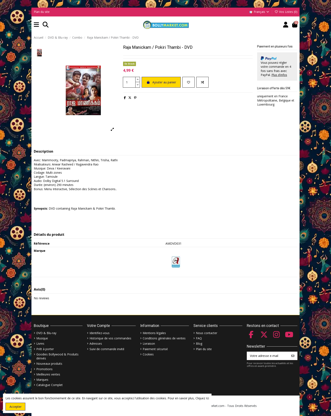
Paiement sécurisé (155, 349)
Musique (42, 338)
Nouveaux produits (49, 364)
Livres (40, 343)
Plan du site (42, 12)
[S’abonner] (292, 356)
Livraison (149, 343)
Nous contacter (206, 333)
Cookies (148, 354)
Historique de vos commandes (110, 338)
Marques (42, 380)
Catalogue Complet (49, 385)
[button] (36, 25)
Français (260, 12)
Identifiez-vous (100, 333)
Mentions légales (154, 333)
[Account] (285, 25)
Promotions (44, 369)
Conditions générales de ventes (164, 338)
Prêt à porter (45, 349)
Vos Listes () (285, 12)
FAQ (199, 338)
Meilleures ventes (48, 374)
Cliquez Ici (202, 398)
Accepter (15, 407)
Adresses (96, 343)
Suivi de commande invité (107, 349)
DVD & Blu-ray (46, 333)
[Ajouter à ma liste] (188, 82)
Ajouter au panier (161, 82)
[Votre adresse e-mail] (268, 356)
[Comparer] (202, 82)
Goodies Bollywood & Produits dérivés (57, 356)
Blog (199, 343)
